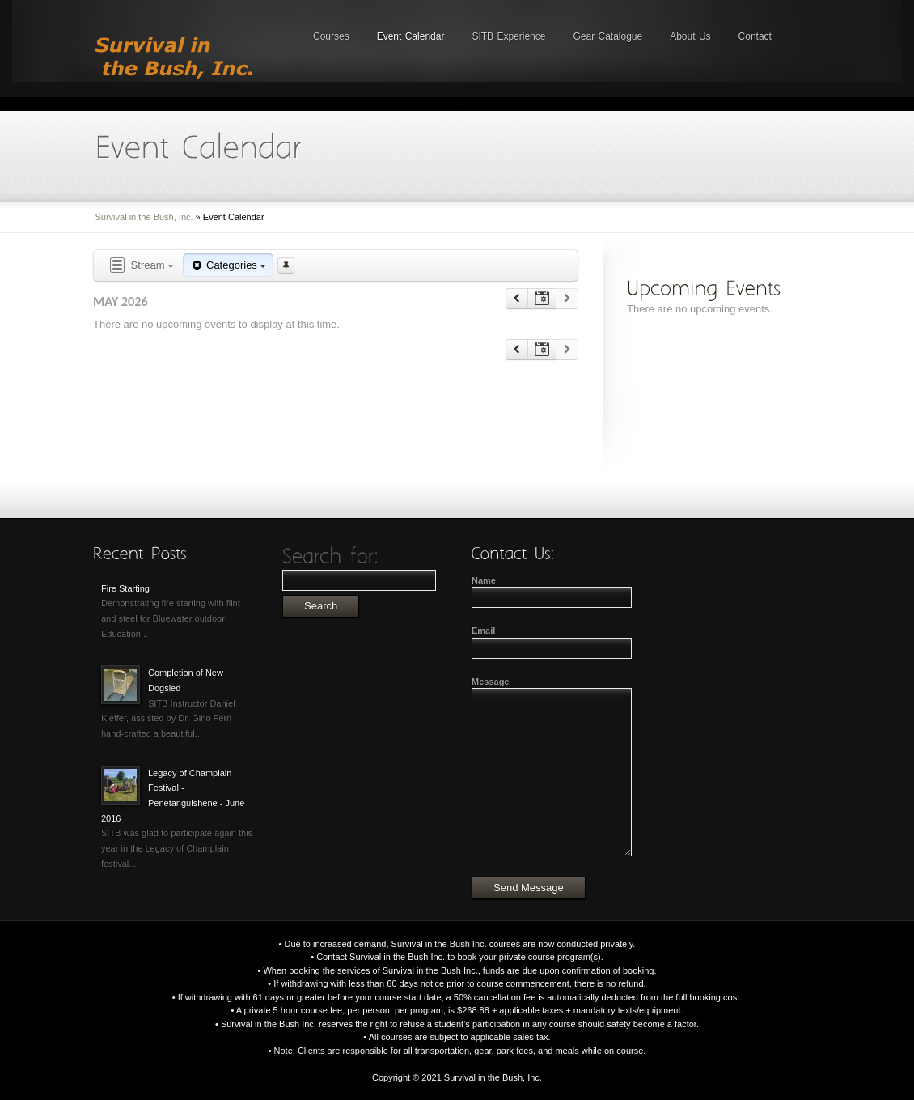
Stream (141, 265)
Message (490, 681)
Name (484, 580)
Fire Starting (125, 588)
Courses (331, 36)
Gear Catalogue (607, 36)
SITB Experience (508, 36)
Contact (755, 36)
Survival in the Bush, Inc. (144, 217)
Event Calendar (411, 36)
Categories (228, 265)
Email (483, 630)
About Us (690, 36)
